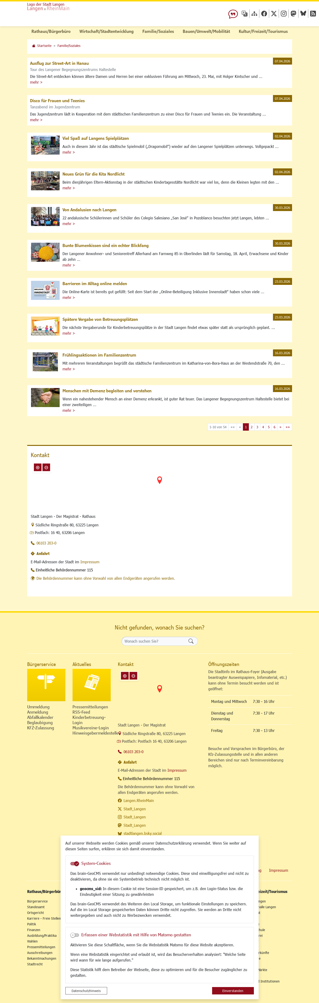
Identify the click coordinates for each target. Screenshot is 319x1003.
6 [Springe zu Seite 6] (274, 427)
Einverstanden (232, 991)
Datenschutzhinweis (86, 991)
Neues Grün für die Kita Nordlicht (94, 173)
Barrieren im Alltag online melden (95, 283)
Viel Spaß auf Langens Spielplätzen (96, 138)
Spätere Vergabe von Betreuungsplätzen (100, 319)
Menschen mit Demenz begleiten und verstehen (107, 390)
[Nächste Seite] (280, 427)
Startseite (44, 46)
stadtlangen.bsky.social (143, 833)
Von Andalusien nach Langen (89, 209)
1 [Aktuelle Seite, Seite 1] (246, 427)
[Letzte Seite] (287, 427)
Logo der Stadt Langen (45, 4)
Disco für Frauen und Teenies (57, 100)
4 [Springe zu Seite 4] (263, 427)
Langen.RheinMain (139, 800)
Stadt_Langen (135, 808)
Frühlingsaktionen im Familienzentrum (99, 355)
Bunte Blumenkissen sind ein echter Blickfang (106, 245)
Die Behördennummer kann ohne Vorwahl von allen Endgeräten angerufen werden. (106, 578)
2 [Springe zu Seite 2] (251, 427)
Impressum (89, 561)
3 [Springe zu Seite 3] (257, 427)
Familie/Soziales (69, 46)
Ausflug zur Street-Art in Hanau (59, 63)
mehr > (36, 82)
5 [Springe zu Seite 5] (269, 427)
